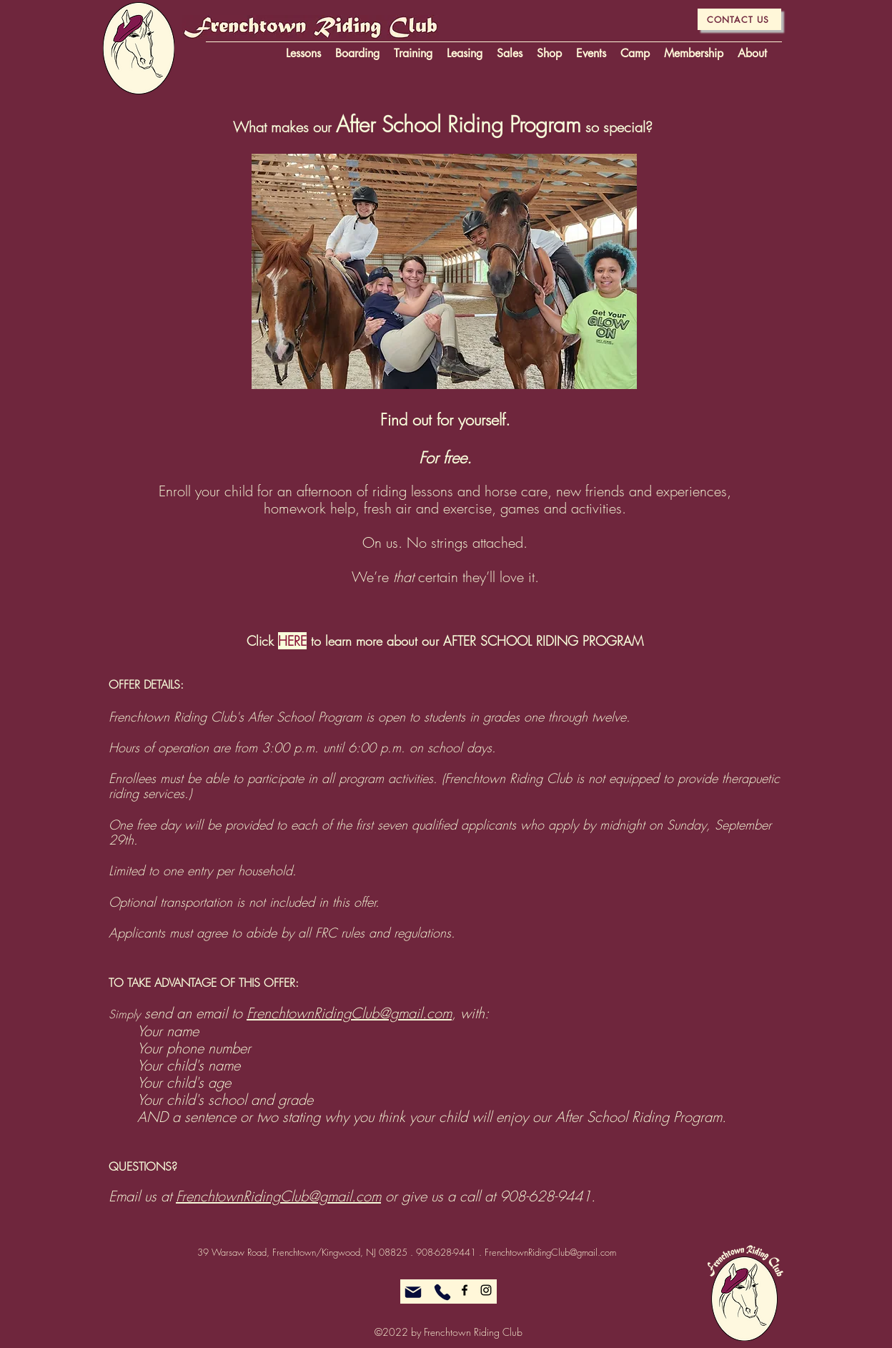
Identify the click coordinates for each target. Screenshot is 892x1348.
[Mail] (413, 1292)
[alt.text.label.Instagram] (486, 1290)
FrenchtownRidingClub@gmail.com (349, 1013)
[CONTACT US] (739, 19)
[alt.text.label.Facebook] (464, 1290)
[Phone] (442, 1292)
